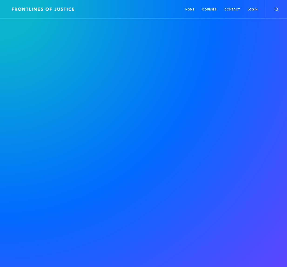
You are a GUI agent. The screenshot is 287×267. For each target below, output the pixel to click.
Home (189, 9)
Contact (232, 9)
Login (253, 9)
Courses (209, 9)
